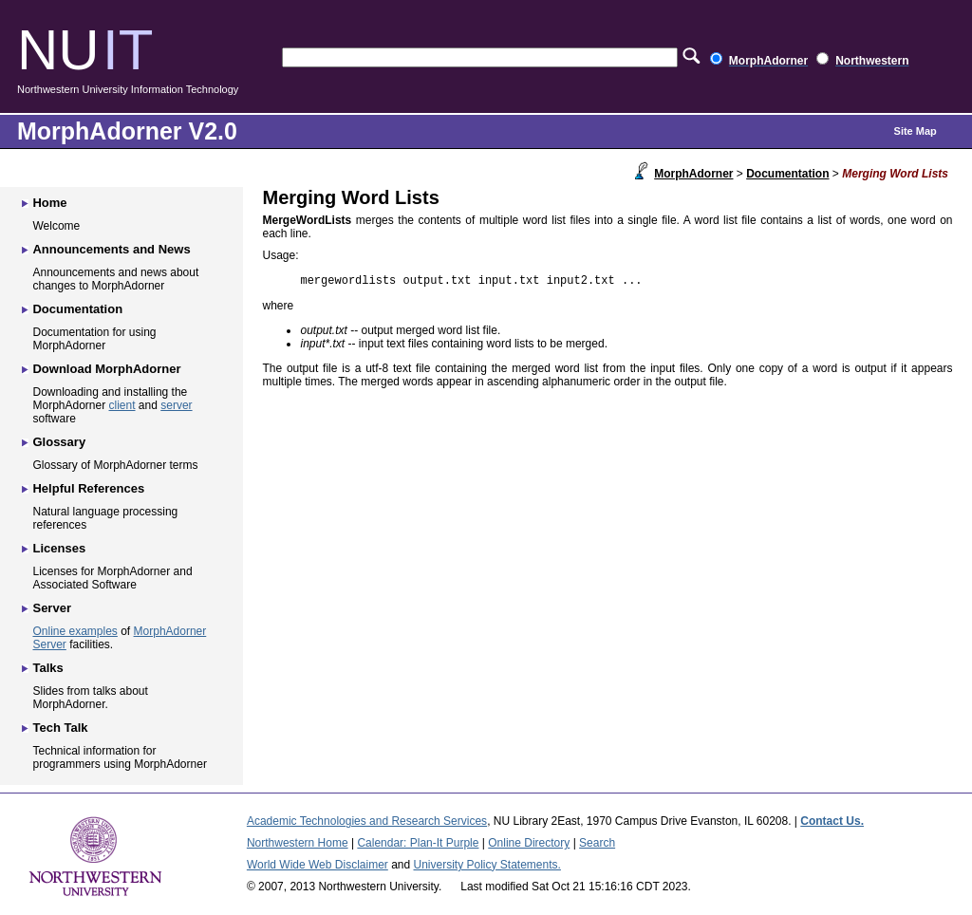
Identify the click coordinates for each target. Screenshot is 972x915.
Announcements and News (111, 249)
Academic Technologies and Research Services (367, 821)
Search (597, 843)
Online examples (74, 631)
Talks (47, 668)
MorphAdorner (693, 173)
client (122, 405)
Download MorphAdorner (106, 369)
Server (51, 608)
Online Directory (529, 843)
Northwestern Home (297, 843)
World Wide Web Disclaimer (317, 864)
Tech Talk (59, 727)
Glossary (58, 442)
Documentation (787, 173)
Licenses (58, 548)
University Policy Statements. (487, 864)
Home (49, 203)
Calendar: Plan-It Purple (417, 843)
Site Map (915, 131)
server (176, 405)
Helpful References (88, 488)
